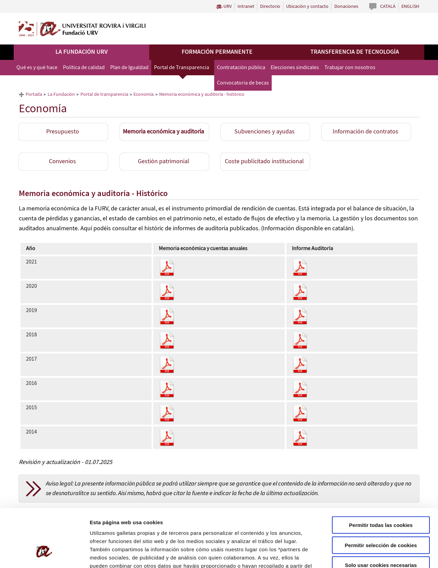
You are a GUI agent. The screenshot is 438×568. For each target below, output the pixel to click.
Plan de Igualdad (129, 67)
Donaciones (346, 6)
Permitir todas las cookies (381, 478)
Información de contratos (365, 132)
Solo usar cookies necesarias (381, 518)
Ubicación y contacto (307, 6)
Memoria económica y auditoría (163, 132)
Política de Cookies (274, 527)
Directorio (270, 6)
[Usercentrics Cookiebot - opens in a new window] (44, 555)
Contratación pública (241, 67)
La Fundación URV (81, 52)
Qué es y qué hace (36, 67)
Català (388, 6)
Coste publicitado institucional (264, 161)
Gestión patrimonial (163, 161)
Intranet (245, 6)
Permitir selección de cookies (381, 498)
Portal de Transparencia (181, 67)
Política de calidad (84, 67)
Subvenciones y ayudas (264, 132)
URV (227, 6)
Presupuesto (62, 132)
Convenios (62, 161)
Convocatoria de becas (243, 83)
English (410, 6)
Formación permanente (217, 52)
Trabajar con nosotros (349, 67)
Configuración (365, 554)
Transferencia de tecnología (354, 52)
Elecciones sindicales (295, 67)
